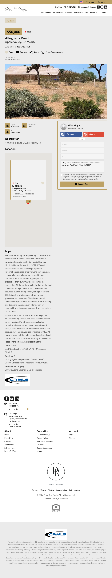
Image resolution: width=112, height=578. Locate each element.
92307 (31, 41)
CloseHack (63, 498)
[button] (82, 184)
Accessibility (61, 490)
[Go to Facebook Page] (98, 7)
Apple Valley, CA (15, 41)
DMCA (51, 490)
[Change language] (82, 2)
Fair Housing (74, 490)
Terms (91, 179)
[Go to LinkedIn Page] (105, 7)
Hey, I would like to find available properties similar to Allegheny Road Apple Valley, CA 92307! (82, 166)
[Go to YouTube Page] (101, 7)
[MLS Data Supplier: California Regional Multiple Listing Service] (56, 534)
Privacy (96, 179)
